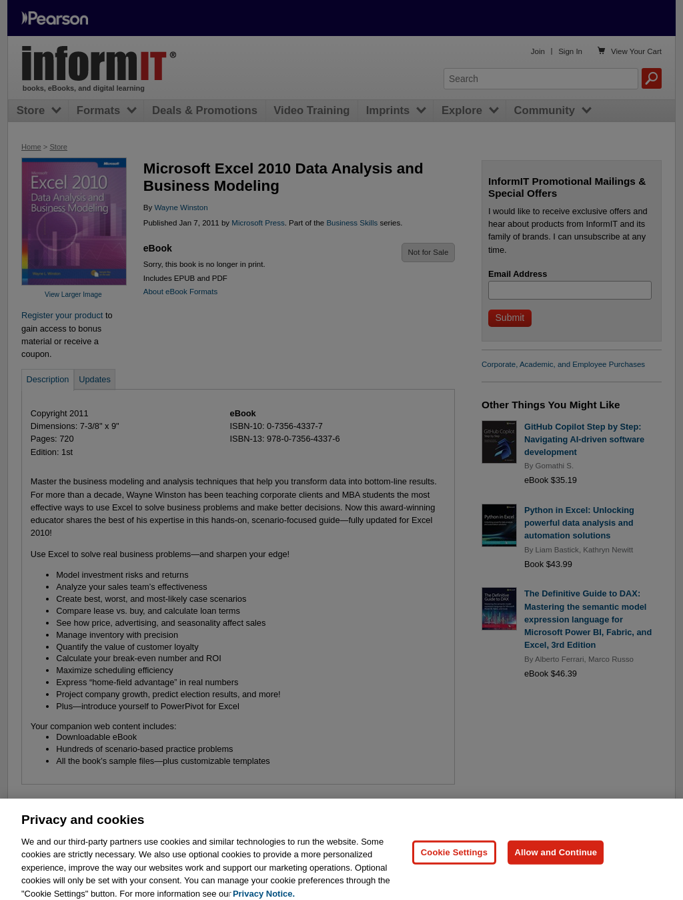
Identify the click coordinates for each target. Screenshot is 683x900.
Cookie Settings (454, 862)
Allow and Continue (555, 862)
